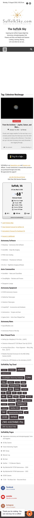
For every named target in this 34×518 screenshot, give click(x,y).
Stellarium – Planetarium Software (12, 260)
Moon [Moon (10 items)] (22, 396)
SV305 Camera (7, 475)
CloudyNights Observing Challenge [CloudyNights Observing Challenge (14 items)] (12, 378)
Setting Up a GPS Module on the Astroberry (14, 360)
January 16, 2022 (14, 130)
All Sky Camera (7, 443)
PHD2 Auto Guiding (7, 255)
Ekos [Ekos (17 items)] (3, 382)
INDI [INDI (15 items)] (10, 389)
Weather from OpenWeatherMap (17, 217)
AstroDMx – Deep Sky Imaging (11, 250)
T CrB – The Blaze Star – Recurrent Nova (14, 480)
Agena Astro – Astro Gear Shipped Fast (13, 317)
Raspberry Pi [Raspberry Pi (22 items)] (21, 404)
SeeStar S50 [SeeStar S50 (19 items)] (15, 408)
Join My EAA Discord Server (17, 177)
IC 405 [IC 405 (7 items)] (23, 385)
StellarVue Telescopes (8, 297)
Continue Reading (25, 147)
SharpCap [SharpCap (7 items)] (24, 408)
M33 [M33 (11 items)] (9, 393)
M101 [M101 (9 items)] (16, 396)
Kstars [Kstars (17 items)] (17, 389)
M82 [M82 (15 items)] (10, 396)
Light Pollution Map (7, 223)
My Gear (5, 459)
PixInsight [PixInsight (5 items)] (4, 404)
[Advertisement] (17, 74)
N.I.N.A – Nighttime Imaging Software (13, 265)
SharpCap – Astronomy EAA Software (13, 245)
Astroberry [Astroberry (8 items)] (11, 370)
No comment (9, 147)
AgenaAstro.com (15, 165)
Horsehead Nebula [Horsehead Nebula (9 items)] (14, 385)
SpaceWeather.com (7, 326)
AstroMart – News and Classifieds (12, 273)
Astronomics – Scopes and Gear (11, 312)
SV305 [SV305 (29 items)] (4, 417)
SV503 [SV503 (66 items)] (14, 416)
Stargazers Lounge (7, 283)
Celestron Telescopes (8, 302)
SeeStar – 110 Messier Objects (12, 463)
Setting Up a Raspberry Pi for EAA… (12, 339)
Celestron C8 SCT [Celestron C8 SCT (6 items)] (6, 373)
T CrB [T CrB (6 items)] (21, 417)
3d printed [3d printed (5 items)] (4, 370)
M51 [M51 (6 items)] (19, 393)
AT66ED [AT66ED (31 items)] (21, 370)
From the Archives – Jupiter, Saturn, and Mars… (17, 126)
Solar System (16, 121)
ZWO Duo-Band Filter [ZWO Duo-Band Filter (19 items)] (9, 427)
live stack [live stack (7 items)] (25, 389)
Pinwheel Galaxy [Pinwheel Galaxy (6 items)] (27, 400)
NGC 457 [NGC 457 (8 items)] (29, 396)
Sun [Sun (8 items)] (26, 412)
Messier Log (6, 455)
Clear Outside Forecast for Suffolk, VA (13, 227)
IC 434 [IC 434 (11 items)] (4, 389)
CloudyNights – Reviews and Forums (12, 278)
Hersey (24, 130)
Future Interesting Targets (10, 447)
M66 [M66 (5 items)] (25, 393)
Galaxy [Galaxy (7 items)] (23, 382)
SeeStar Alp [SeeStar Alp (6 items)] (4, 408)
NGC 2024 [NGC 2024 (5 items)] (4, 400)
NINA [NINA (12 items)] (19, 400)
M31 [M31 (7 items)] (3, 393)
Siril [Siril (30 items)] (3, 412)
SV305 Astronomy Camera (9, 292)
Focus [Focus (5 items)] (17, 382)
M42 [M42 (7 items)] (14, 393)
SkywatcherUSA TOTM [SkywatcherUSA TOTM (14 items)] (15, 412)
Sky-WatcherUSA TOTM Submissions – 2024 (15, 467)
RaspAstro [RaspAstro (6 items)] (11, 404)
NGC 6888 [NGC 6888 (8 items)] (11, 400)
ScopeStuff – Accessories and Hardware (13, 307)
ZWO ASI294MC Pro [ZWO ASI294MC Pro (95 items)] (12, 422)
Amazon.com (26, 165)
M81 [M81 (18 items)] (3, 397)
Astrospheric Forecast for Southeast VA (13, 231)
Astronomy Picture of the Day (10, 331)
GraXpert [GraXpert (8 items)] (4, 385)
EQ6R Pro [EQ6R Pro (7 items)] (11, 382)
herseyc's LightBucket (8, 236)
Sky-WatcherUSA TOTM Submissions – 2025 (15, 471)
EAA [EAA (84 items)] (28, 377)
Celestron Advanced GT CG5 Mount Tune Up (14, 343)
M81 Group (6, 451)
